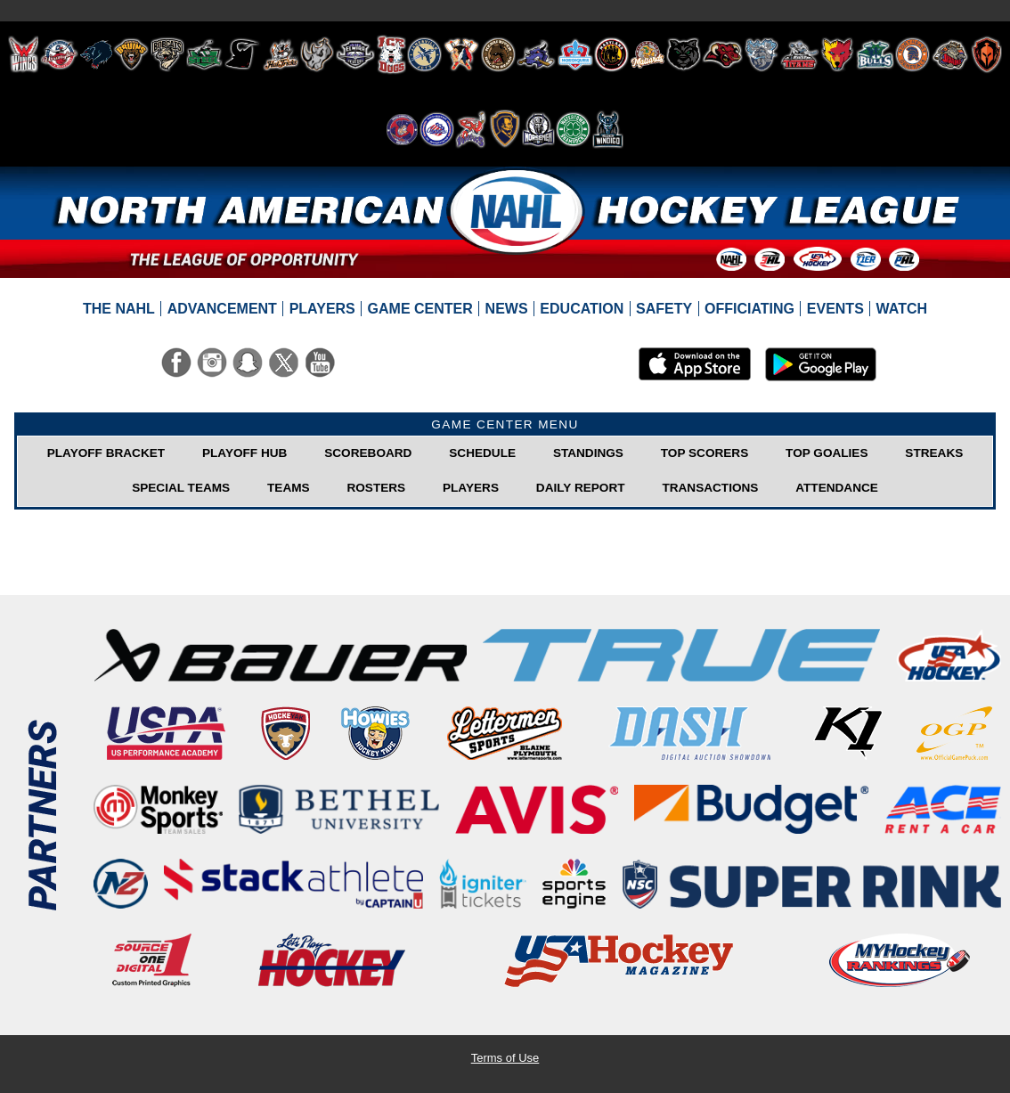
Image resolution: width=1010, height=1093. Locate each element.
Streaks (934, 453)
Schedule (482, 453)
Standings (588, 453)
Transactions (710, 487)
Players (471, 487)
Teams (288, 487)
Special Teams (181, 487)
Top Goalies (826, 453)
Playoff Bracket (106, 453)
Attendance (836, 487)
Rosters (375, 487)
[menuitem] (119, 309)
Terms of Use (505, 1057)
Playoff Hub (244, 453)
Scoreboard (367, 453)
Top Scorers (704, 453)
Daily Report (580, 487)
